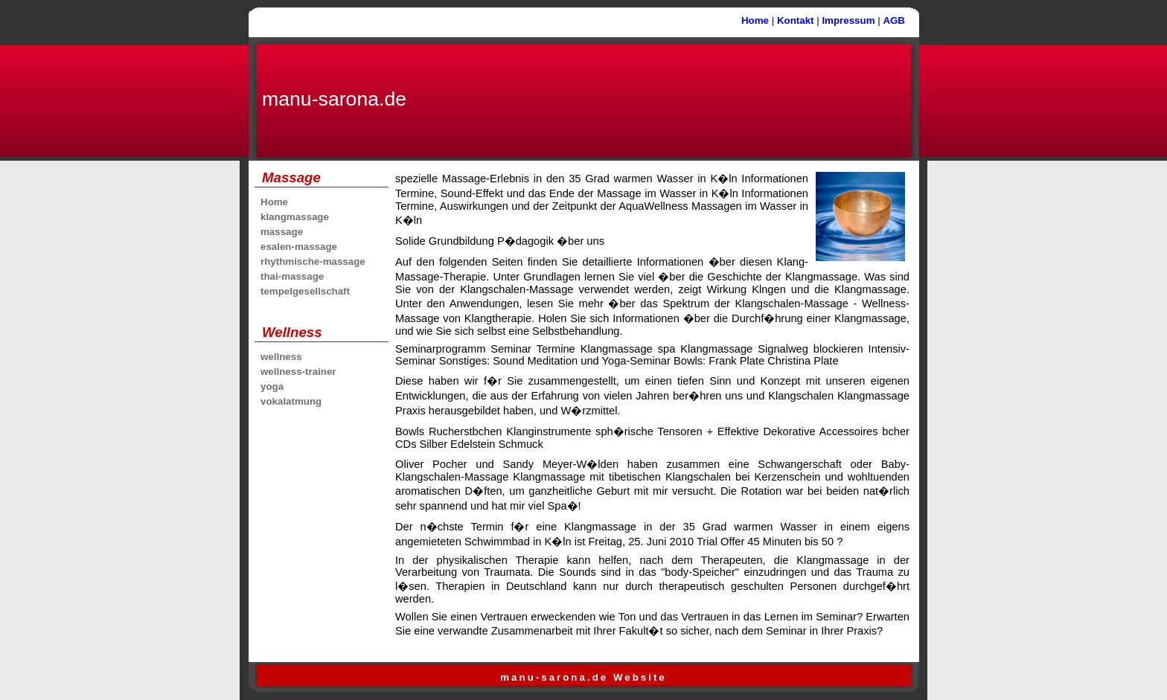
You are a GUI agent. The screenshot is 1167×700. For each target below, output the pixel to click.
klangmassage (294, 216)
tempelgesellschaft (305, 291)
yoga (272, 386)
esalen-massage (298, 246)
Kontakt (795, 20)
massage (281, 231)
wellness (281, 356)
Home (755, 20)
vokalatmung (291, 401)
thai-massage (292, 276)
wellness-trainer (298, 371)
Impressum (848, 20)
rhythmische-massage (312, 261)
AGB (894, 20)
